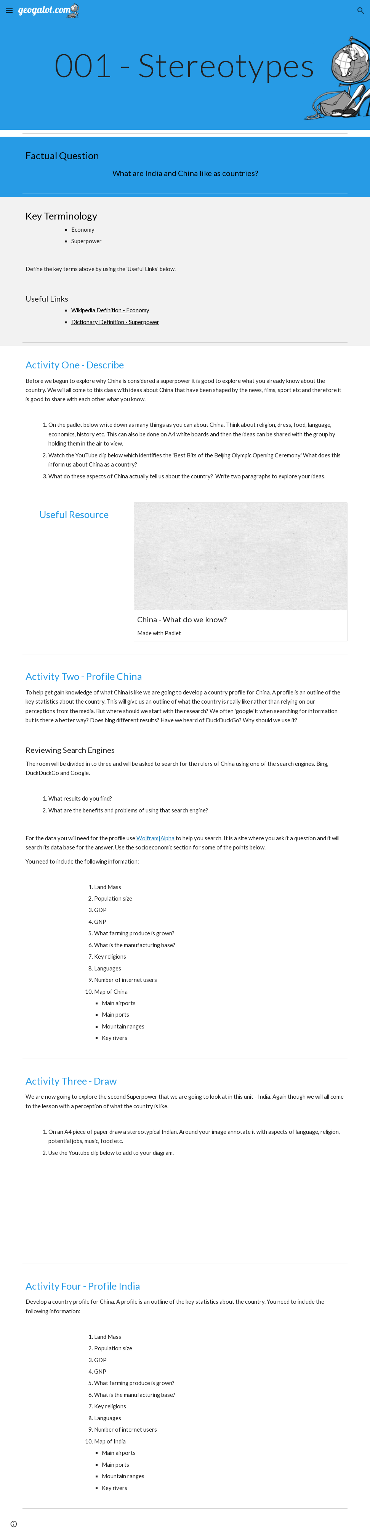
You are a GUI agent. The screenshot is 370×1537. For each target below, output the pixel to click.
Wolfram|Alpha (155, 838)
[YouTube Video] (73, 565)
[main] (185, 64)
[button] (9, 10)
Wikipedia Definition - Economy (110, 310)
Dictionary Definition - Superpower (115, 322)
